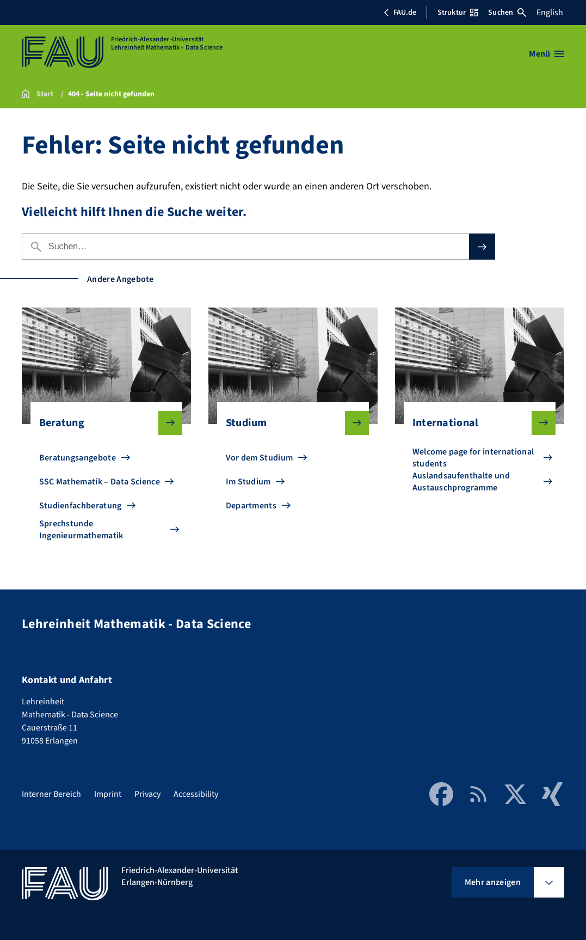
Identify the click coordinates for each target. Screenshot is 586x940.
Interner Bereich (51, 794)
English (549, 13)
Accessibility (196, 794)
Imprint (107, 794)
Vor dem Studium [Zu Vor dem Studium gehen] (259, 458)
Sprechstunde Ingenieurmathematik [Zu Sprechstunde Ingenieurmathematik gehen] (81, 530)
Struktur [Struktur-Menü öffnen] (457, 12)
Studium (289, 423)
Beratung (102, 423)
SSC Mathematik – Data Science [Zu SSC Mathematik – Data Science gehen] (99, 482)
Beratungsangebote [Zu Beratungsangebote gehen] (77, 458)
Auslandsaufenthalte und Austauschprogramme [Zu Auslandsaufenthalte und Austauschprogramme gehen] (461, 482)
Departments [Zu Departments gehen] (251, 506)
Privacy (147, 794)
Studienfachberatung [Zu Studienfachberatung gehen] (80, 506)
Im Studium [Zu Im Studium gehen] (248, 482)
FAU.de (400, 12)
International (475, 423)
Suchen (507, 12)
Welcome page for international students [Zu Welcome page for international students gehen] (473, 458)
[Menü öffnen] (546, 54)
